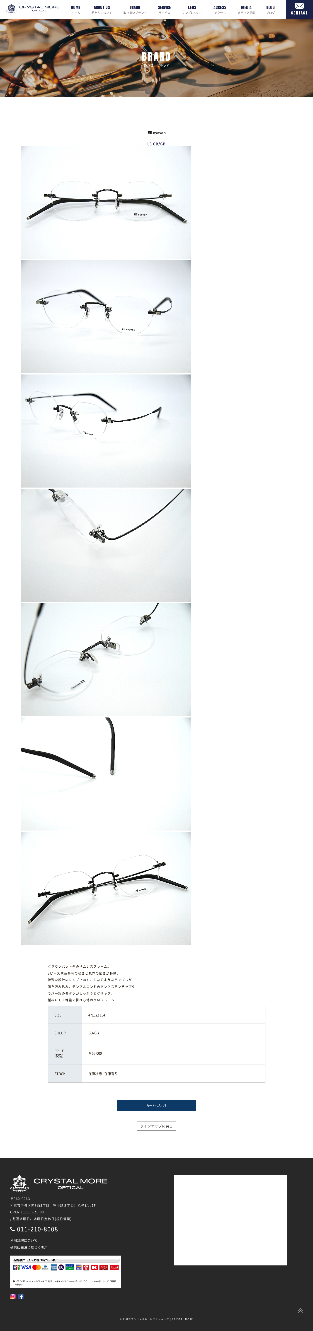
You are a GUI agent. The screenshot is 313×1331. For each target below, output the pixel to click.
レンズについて (192, 9)
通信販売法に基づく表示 (29, 1247)
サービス (164, 9)
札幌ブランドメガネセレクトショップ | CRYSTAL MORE (158, 1319)
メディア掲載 (246, 9)
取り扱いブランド (135, 9)
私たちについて (102, 9)
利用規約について (23, 1240)
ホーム (75, 9)
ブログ (270, 9)
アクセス (220, 9)
